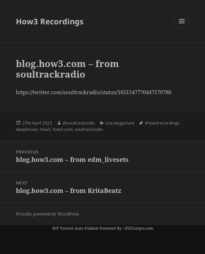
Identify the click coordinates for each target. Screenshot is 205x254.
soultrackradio (89, 129)
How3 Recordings (49, 21)
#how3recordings (162, 123)
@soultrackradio (79, 123)
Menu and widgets (182, 28)
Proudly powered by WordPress (47, 214)
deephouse (27, 129)
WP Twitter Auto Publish (75, 228)
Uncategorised (119, 123)
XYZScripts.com (139, 228)
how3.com (62, 129)
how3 (45, 129)
